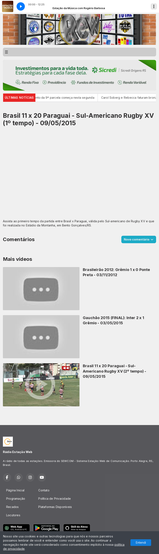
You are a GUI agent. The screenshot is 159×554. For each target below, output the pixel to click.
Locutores (13, 515)
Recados (12, 507)
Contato (43, 490)
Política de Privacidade (54, 498)
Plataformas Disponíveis (55, 507)
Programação (15, 498)
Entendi (141, 542)
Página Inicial (15, 490)
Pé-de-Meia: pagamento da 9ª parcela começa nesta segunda (53, 97)
